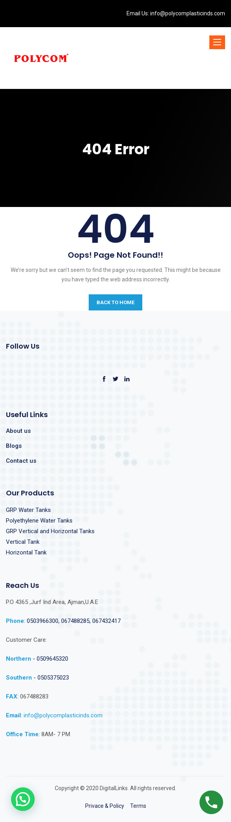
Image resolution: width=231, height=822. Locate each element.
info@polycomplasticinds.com (187, 13)
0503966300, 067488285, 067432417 (74, 620)
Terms (138, 806)
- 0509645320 (50, 658)
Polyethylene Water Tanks (39, 520)
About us (18, 430)
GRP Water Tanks (28, 510)
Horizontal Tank (26, 552)
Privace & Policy (104, 806)
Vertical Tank (22, 541)
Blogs (14, 445)
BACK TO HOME (115, 302)
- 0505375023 (50, 677)
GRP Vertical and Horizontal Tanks (50, 531)
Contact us (21, 460)
